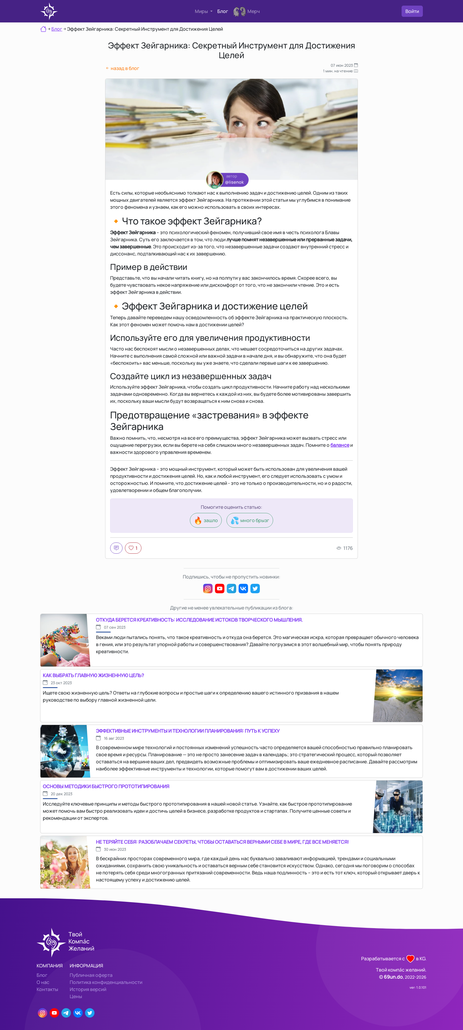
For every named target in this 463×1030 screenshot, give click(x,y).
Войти (412, 11)
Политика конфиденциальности (106, 982)
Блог (222, 11)
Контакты (47, 989)
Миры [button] (202, 11)
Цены (76, 996)
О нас (43, 982)
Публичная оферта (91, 975)
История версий (88, 989)
